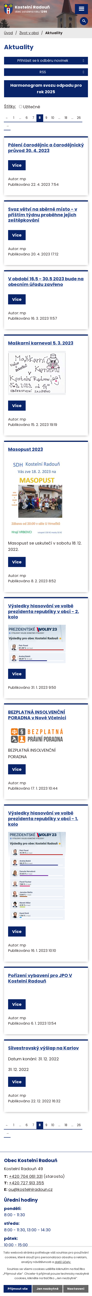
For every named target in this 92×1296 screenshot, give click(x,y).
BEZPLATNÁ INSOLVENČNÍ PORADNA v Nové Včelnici (37, 715)
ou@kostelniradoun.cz (30, 1189)
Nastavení (75, 1289)
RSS (63, 72)
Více (17, 165)
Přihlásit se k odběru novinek (51, 60)
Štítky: (10, 106)
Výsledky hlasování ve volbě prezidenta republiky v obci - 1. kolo (43, 818)
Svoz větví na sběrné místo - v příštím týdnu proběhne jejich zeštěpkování (42, 214)
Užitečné (31, 106)
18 (66, 118)
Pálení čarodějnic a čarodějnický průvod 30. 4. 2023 (46, 148)
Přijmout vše (18, 1289)
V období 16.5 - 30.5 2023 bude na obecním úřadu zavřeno (46, 282)
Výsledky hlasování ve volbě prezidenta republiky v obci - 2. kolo (43, 611)
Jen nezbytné (47, 1289)
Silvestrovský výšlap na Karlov (43, 1048)
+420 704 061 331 (26, 1176)
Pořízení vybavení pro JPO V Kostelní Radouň (40, 978)
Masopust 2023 (25, 449)
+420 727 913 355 (26, 1183)
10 (52, 118)
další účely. (63, 1262)
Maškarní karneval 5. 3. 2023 (40, 343)
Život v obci (29, 33)
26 (79, 118)
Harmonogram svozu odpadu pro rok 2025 (46, 88)
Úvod (8, 33)
